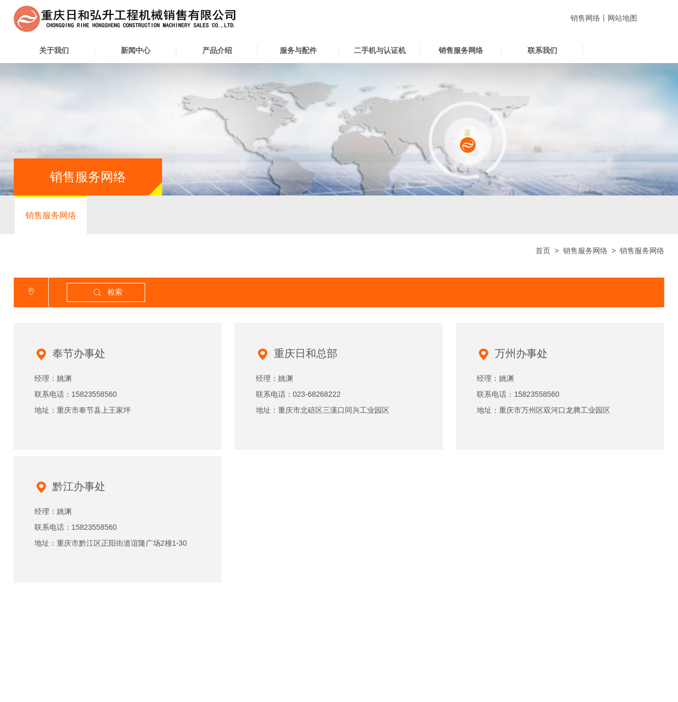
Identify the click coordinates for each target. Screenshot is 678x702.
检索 (107, 293)
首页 (543, 250)
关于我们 (54, 50)
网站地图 (622, 18)
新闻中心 (135, 50)
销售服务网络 (461, 50)
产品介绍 (217, 50)
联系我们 (542, 50)
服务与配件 (298, 50)
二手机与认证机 (380, 50)
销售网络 (585, 18)
